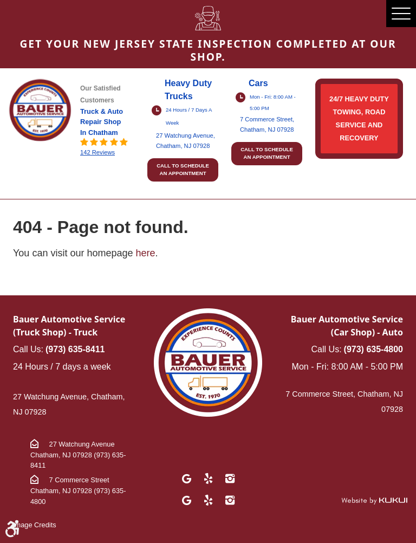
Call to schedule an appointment (183, 169)
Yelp (208, 478)
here (145, 253)
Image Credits (34, 525)
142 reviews (97, 152)
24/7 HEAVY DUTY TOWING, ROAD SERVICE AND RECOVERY (359, 118)
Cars (258, 83)
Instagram (229, 478)
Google (186, 478)
